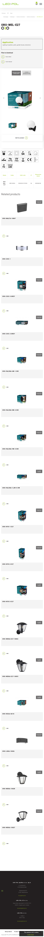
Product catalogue (19, 931)
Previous (3, 13)
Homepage (5, 16)
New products (8, 931)
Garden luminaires (31, 16)
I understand (30, 934)
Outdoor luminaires (20, 16)
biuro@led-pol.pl (22, 895)
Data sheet (6, 56)
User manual (6, 61)
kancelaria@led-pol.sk (22, 921)
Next (11, 13)
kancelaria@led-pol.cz (22, 908)
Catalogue (12, 16)
